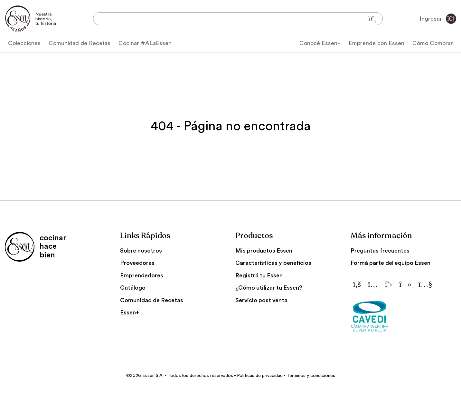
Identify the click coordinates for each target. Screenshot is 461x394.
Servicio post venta (261, 300)
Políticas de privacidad (260, 375)
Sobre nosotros (141, 251)
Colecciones (24, 43)
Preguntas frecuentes (380, 251)
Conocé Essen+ (320, 43)
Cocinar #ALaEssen (145, 43)
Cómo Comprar (432, 43)
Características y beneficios (273, 263)
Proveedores (137, 263)
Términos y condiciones (311, 375)
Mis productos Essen (263, 251)
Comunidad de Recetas (79, 43)
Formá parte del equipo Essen (390, 263)
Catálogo (133, 288)
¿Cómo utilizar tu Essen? (268, 288)
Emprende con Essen (376, 43)
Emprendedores (141, 275)
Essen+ (129, 312)
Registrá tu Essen (259, 275)
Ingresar (437, 19)
